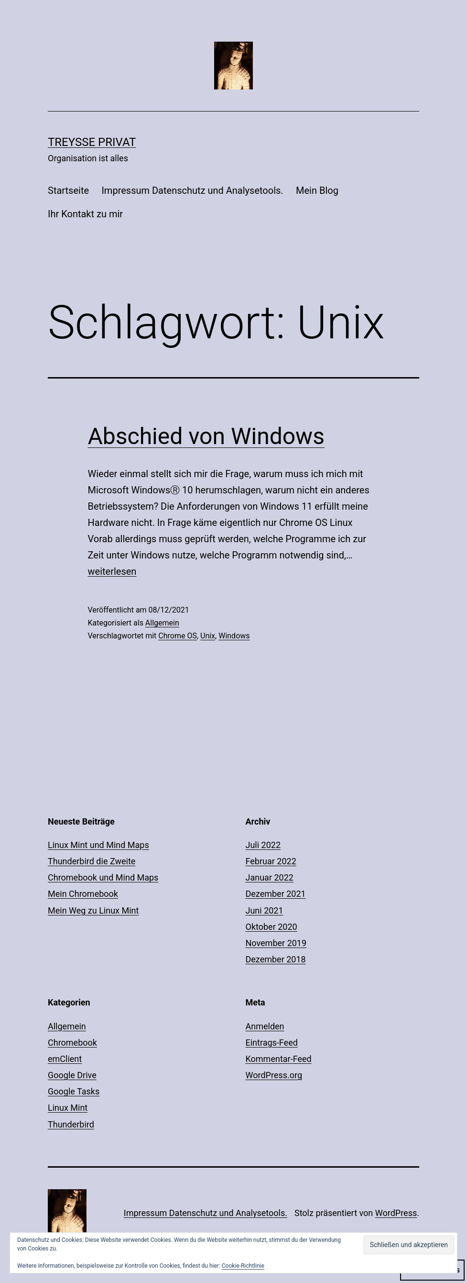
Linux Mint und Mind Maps (98, 845)
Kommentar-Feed (279, 1059)
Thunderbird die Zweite (91, 861)
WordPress (396, 1213)
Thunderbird (71, 1124)
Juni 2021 (264, 910)
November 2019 (276, 943)
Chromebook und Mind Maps (103, 877)
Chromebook (72, 1043)
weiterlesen (112, 571)
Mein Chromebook (83, 894)
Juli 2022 (263, 845)
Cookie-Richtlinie (243, 1265)
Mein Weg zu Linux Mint (93, 910)
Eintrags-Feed (272, 1043)
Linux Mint (67, 1108)
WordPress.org (274, 1075)
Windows (234, 635)
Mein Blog (317, 190)
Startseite (68, 190)
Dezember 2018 (276, 959)
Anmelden (265, 1026)
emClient (65, 1059)
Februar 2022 (271, 861)
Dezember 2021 (276, 894)
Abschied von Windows (206, 436)
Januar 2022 (269, 877)
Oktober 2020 (271, 927)
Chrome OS (177, 635)
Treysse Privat (92, 142)
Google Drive (72, 1075)
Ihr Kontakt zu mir (85, 214)
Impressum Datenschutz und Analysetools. (192, 190)
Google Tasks (73, 1091)
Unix (207, 635)
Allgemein (162, 622)
